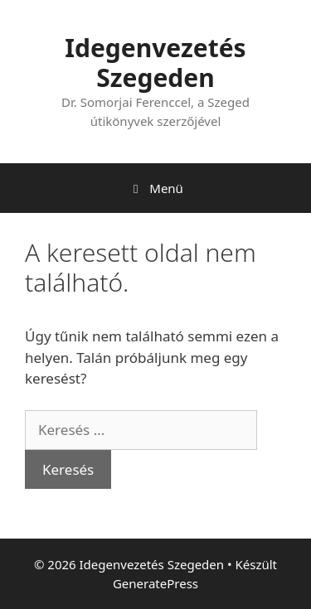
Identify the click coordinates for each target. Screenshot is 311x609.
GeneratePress (155, 583)
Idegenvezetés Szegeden (155, 62)
